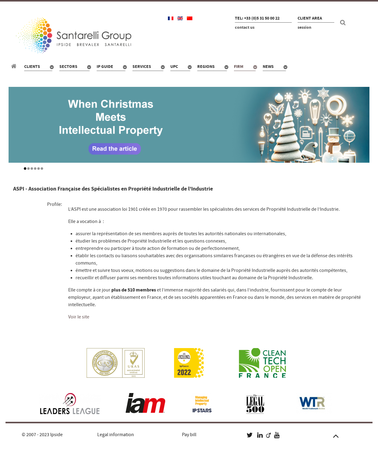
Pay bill (189, 434)
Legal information (115, 434)
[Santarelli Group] (14, 66)
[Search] (343, 22)
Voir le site (78, 317)
